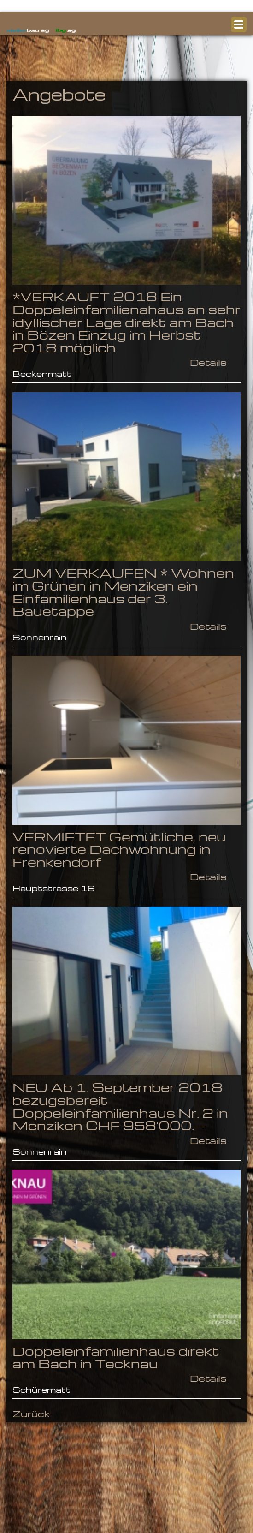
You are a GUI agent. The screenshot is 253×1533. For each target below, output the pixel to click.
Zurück (31, 1414)
